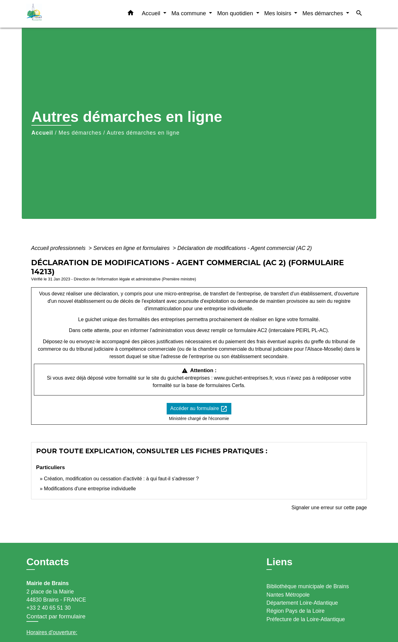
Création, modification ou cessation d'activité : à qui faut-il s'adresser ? (121, 478)
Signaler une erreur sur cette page (329, 507)
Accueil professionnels (59, 248)
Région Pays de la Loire (295, 611)
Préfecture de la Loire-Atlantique (305, 619)
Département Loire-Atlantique (302, 603)
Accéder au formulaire (199, 409)
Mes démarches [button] (323, 13)
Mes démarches (79, 133)
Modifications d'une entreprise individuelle (90, 488)
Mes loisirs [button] (278, 13)
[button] (130, 14)
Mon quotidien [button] (236, 13)
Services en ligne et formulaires (132, 248)
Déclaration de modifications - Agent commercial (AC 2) (244, 248)
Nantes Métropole (288, 595)
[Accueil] (65, 13)
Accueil (42, 133)
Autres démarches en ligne (143, 133)
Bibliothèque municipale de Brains (307, 586)
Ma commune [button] (189, 13)
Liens (279, 561)
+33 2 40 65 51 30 (48, 608)
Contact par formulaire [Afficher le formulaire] (56, 616)
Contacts (47, 561)
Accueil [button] (152, 13)
